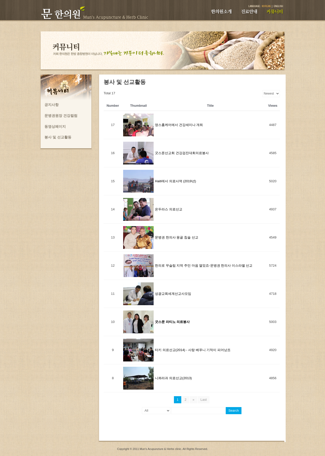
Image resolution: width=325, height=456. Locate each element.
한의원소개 (221, 11)
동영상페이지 (55, 126)
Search (233, 410)
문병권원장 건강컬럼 (60, 116)
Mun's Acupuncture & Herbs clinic (160, 448)
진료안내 (249, 11)
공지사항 (51, 105)
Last (204, 400)
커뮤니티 (274, 11)
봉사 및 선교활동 (57, 137)
